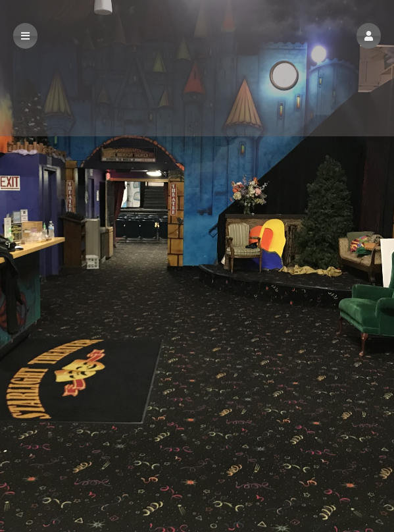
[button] (369, 36)
